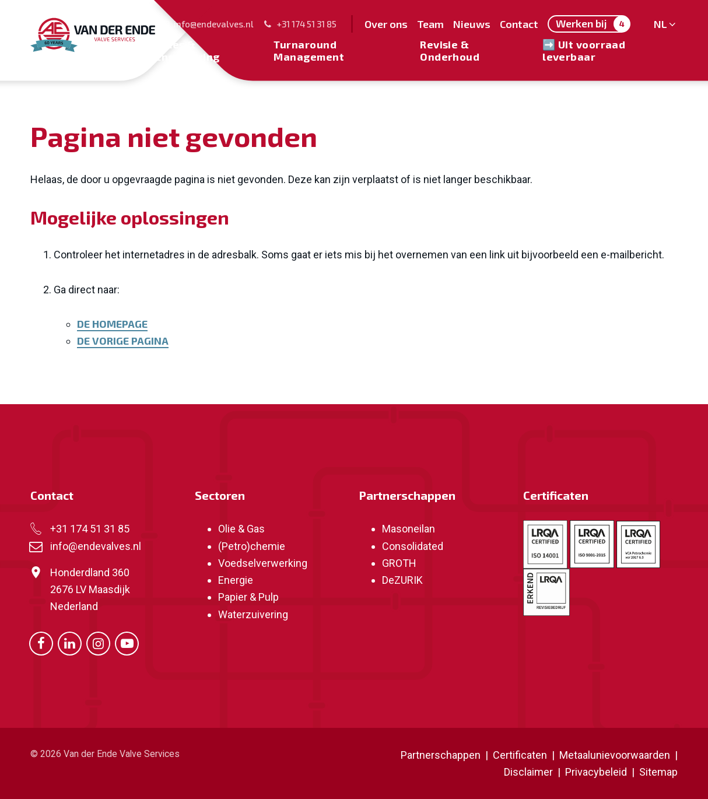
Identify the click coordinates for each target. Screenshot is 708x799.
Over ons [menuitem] (386, 23)
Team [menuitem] (430, 23)
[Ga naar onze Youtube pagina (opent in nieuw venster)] (127, 642)
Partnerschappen (407, 495)
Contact (51, 495)
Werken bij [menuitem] (593, 24)
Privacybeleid (597, 772)
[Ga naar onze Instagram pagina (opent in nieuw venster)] (98, 642)
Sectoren (220, 495)
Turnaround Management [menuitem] (309, 50)
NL (659, 23)
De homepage (112, 323)
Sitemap (658, 772)
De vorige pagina (123, 340)
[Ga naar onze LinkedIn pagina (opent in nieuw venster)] (69, 642)
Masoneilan (408, 529)
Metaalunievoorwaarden (613, 755)
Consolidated (412, 546)
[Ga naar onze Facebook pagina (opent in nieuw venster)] (41, 642)
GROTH (399, 563)
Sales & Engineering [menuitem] (187, 50)
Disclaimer (528, 772)
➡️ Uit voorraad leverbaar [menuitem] (583, 50)
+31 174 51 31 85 (300, 24)
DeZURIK (402, 580)
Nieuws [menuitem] (471, 23)
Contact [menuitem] (519, 23)
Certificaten (555, 495)
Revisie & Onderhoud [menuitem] (449, 50)
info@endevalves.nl (207, 24)
